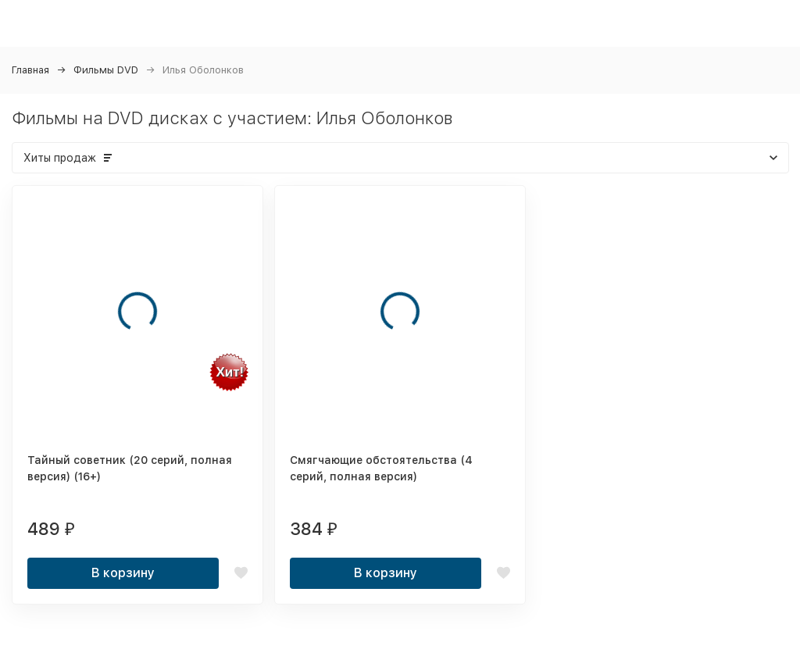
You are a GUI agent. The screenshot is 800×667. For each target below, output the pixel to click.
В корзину (123, 572)
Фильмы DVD (105, 70)
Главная (30, 70)
